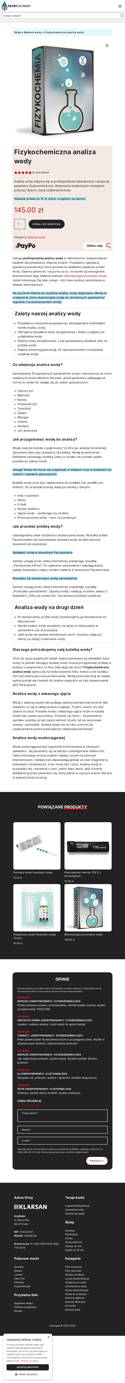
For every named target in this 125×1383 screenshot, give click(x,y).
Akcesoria (70, 1305)
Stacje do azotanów (76, 1294)
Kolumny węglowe (74, 1297)
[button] (107, 46)
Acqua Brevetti (22, 1286)
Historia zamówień (75, 1213)
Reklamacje (71, 1234)
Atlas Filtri (19, 1278)
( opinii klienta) (40, 172)
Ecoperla (19, 1266)
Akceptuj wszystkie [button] (27, 1367)
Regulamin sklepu (23, 1303)
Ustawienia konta (74, 1209)
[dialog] (27, 1357)
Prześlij (97, 1160)
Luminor (18, 1274)
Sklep (17, 32)
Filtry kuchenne (73, 1266)
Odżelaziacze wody (76, 1286)
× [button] (48, 1337)
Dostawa (70, 1230)
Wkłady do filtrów (74, 1274)
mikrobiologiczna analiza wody (85, 276)
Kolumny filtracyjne (75, 1301)
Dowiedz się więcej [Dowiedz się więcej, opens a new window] (29, 1360)
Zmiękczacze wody (75, 1282)
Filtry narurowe (73, 1270)
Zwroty (69, 1238)
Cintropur (19, 1282)
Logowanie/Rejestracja (77, 1205)
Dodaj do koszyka (47, 224)
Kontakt (18, 1310)
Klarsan (18, 1270)
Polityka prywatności (25, 1307)
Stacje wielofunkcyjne (77, 1290)
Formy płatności (73, 1242)
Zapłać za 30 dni (74, 1250)
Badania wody (33, 32)
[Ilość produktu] (19, 224)
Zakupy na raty (73, 1246)
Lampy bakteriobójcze (77, 1278)
